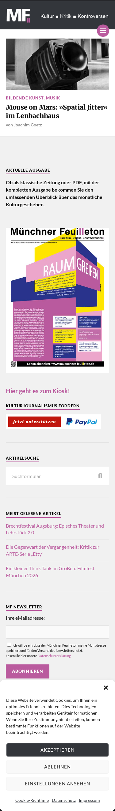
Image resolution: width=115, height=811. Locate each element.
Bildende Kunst (25, 97)
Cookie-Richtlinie (32, 800)
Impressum (89, 800)
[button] (106, 688)
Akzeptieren (57, 750)
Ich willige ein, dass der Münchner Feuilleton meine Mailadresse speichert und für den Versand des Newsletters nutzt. (57, 651)
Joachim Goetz (28, 124)
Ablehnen (57, 766)
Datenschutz (64, 800)
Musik (53, 97)
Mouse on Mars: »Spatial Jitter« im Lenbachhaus (57, 111)
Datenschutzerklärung (54, 656)
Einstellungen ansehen (57, 783)
